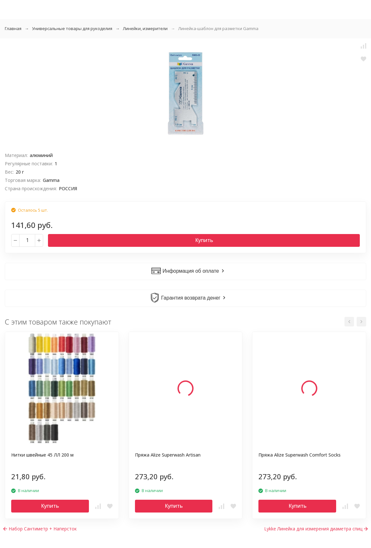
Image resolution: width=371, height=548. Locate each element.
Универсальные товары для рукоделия (72, 28)
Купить (204, 240)
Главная (13, 28)
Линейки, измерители (145, 28)
